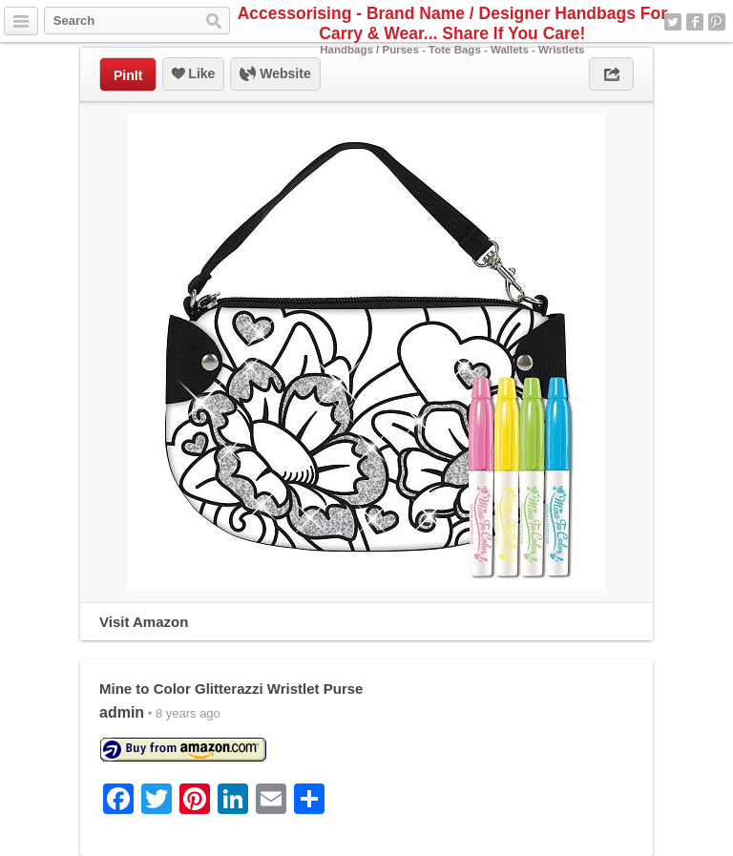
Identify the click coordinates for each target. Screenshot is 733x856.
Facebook (694, 21)
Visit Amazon (143, 622)
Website (275, 74)
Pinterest (716, 21)
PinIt (128, 75)
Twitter (672, 21)
